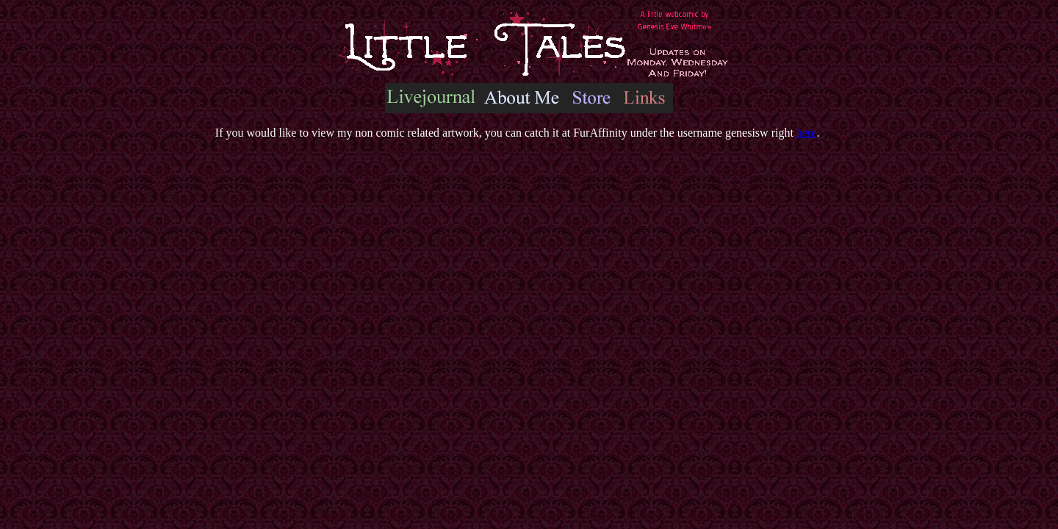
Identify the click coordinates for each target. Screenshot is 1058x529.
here (806, 132)
